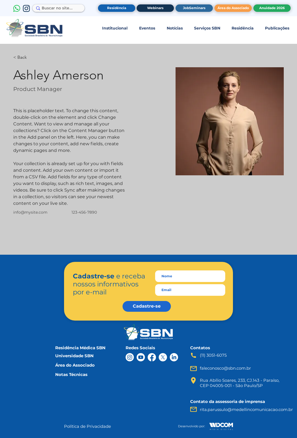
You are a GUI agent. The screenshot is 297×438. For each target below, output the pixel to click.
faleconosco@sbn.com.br (225, 368)
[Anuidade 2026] (272, 8)
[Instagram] (130, 357)
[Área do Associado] (233, 8)
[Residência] (116, 8)
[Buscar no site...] (57, 8)
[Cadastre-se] (147, 306)
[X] (163, 357)
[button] (114, 28)
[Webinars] (155, 8)
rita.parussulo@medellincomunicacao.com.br (246, 409)
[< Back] (24, 57)
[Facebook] (152, 357)
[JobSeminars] (194, 8)
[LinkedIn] (174, 357)
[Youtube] (141, 357)
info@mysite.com (30, 212)
